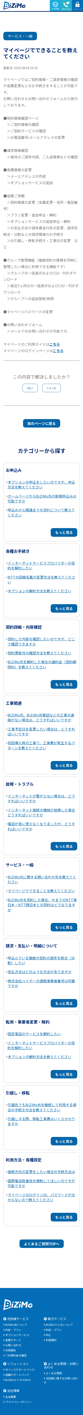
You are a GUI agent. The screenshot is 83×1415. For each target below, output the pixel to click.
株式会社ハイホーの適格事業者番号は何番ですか (41, 983)
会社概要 (10, 1397)
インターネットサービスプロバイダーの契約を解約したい (41, 565)
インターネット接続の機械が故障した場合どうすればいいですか (41, 812)
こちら (54, 344)
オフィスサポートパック (20, 1369)
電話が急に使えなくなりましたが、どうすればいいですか (41, 826)
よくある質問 (54, 1373)
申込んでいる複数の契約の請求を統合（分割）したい (41, 960)
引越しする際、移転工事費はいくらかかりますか (41, 1121)
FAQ (48, 1335)
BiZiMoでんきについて (59, 1324)
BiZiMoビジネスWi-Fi (18, 1380)
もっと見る (64, 532)
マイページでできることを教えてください (41, 890)
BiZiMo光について (16, 1324)
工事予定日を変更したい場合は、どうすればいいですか (41, 731)
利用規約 (10, 1350)
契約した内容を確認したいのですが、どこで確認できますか (41, 641)
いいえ (51, 388)
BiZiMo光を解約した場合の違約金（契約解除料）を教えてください (42, 664)
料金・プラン (13, 1330)
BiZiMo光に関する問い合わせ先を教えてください (42, 879)
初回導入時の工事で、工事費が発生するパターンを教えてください (41, 745)
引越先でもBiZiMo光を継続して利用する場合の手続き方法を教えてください (42, 1107)
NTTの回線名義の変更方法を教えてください (41, 579)
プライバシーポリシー (18, 1402)
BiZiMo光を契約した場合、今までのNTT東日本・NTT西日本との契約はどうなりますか (42, 904)
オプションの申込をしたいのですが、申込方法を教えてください (41, 484)
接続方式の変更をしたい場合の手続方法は (41, 1171)
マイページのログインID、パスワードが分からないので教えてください (41, 1197)
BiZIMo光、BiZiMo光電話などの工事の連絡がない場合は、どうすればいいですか (41, 717)
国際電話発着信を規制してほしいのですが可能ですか (41, 1183)
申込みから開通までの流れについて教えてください (41, 512)
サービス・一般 (20, 36)
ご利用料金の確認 (16, 1355)
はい (30, 388)
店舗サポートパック (17, 1375)
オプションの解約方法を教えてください (39, 590)
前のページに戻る (41, 423)
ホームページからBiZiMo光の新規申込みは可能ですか (42, 498)
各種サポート (13, 1340)
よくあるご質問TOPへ (41, 1243)
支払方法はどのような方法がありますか (39, 971)
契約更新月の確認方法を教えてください (39, 653)
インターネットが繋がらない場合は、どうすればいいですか (41, 798)
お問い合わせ (13, 1345)
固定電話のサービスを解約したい (34, 1033)
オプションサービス (17, 1335)
